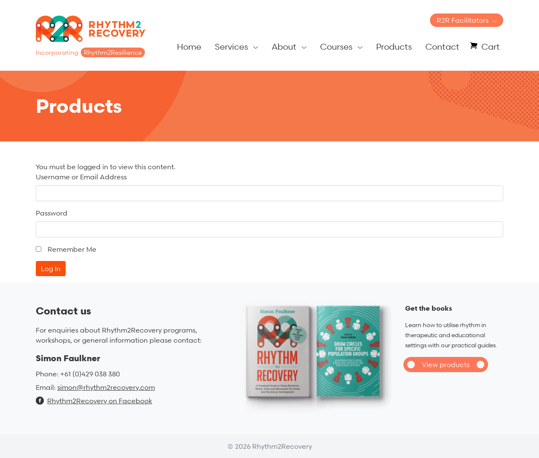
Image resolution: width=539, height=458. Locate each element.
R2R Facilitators (462, 20)
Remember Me (72, 249)
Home (189, 46)
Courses (336, 46)
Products (394, 46)
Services (231, 46)
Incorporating (90, 52)
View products (446, 364)
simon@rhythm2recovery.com (106, 387)
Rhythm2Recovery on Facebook (94, 401)
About (284, 46)
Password (51, 213)
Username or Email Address (81, 177)
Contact (442, 46)
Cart (490, 46)
